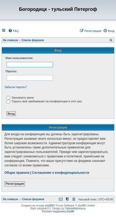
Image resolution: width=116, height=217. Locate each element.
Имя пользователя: (19, 58)
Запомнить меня (20, 97)
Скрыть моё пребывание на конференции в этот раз (44, 101)
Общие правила (16, 173)
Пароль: (11, 71)
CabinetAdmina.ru (75, 208)
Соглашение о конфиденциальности (60, 173)
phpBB (49, 205)
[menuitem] (13, 31)
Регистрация (15, 184)
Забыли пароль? (15, 87)
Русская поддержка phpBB (58, 211)
